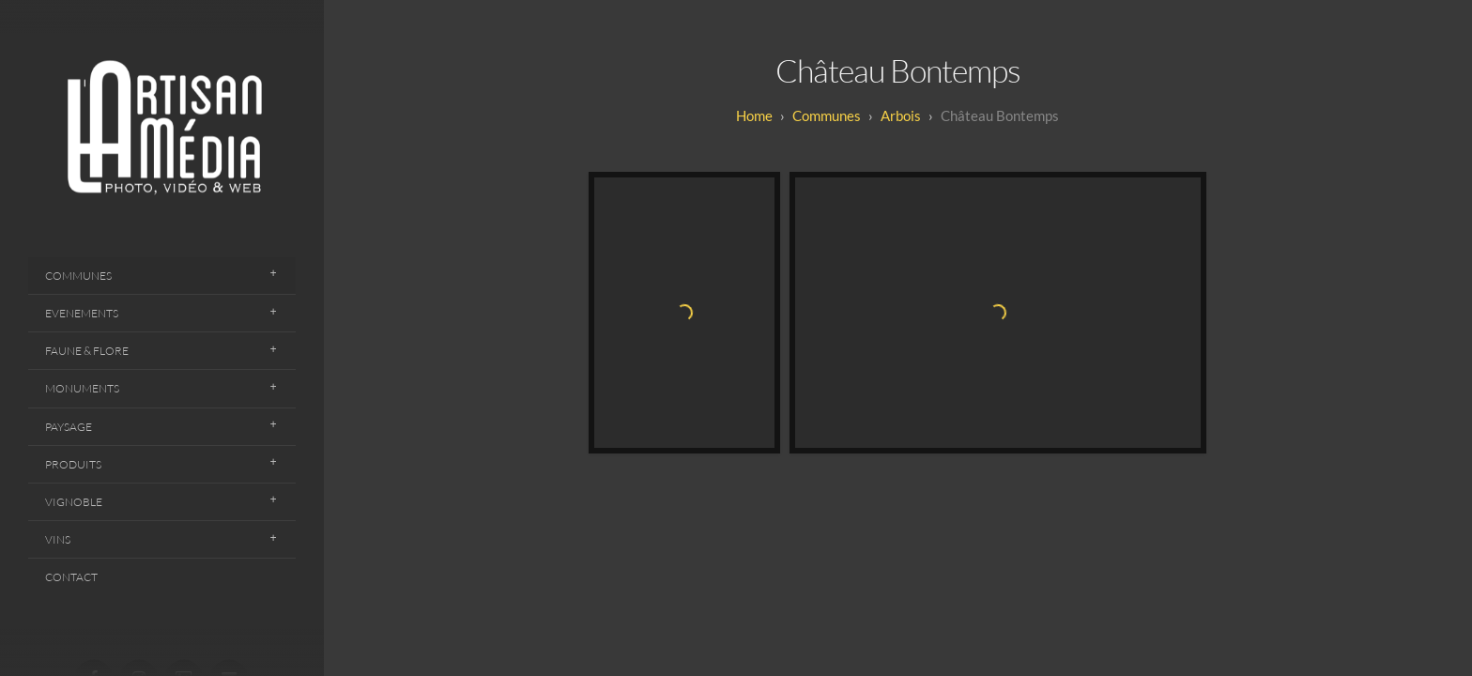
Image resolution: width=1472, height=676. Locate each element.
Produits (73, 464)
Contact (71, 577)
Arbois (901, 115)
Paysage (68, 427)
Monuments (82, 388)
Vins (57, 539)
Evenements (81, 313)
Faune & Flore (87, 351)
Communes (78, 276)
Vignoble (73, 502)
